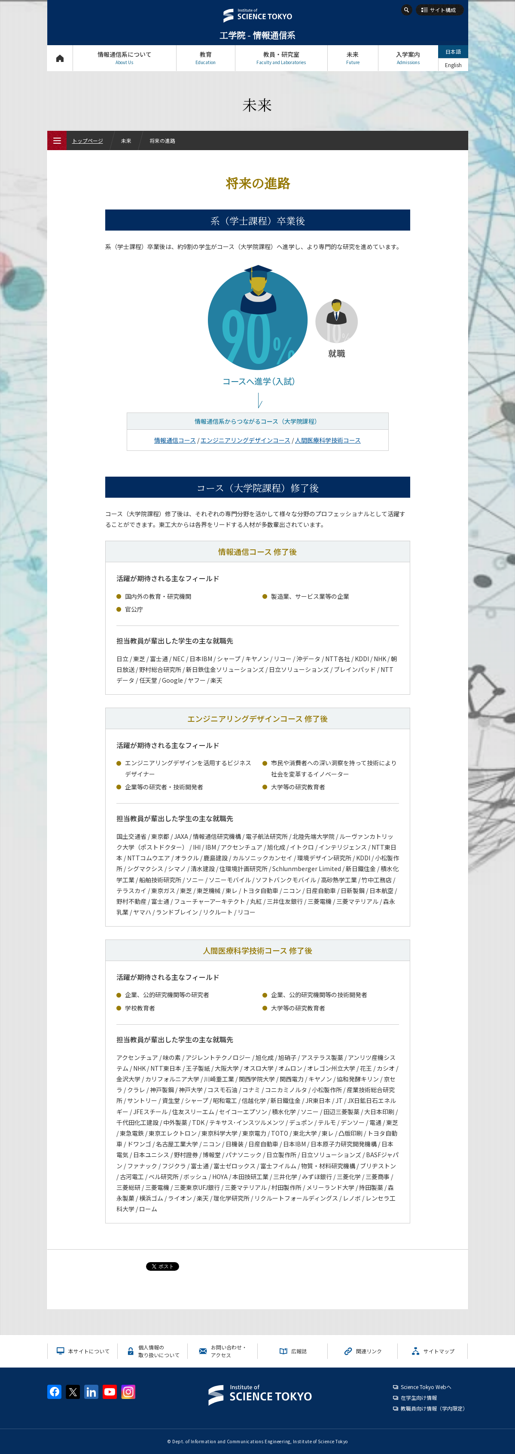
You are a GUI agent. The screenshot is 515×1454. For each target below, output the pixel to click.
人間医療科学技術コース (328, 440)
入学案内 (408, 58)
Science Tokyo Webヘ (426, 1386)
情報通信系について (124, 58)
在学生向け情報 (419, 1397)
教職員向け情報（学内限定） (434, 1408)
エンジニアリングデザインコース (245, 440)
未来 (353, 58)
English (453, 64)
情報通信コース (175, 440)
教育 (206, 58)
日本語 (453, 51)
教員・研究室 (281, 58)
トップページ (60, 58)
